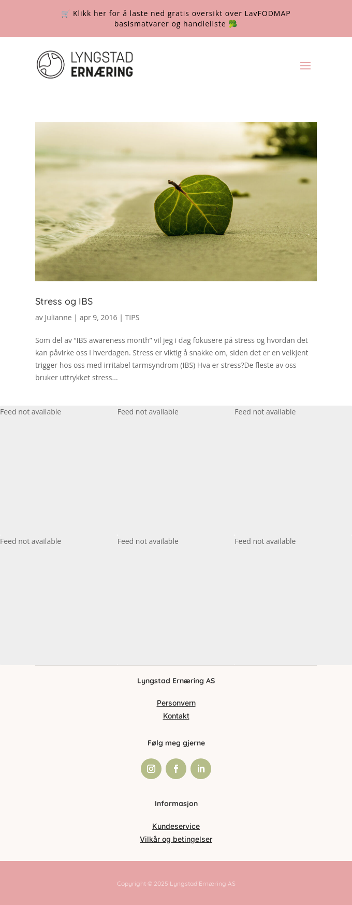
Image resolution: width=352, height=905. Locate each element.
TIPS (132, 317)
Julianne (58, 317)
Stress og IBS (64, 301)
